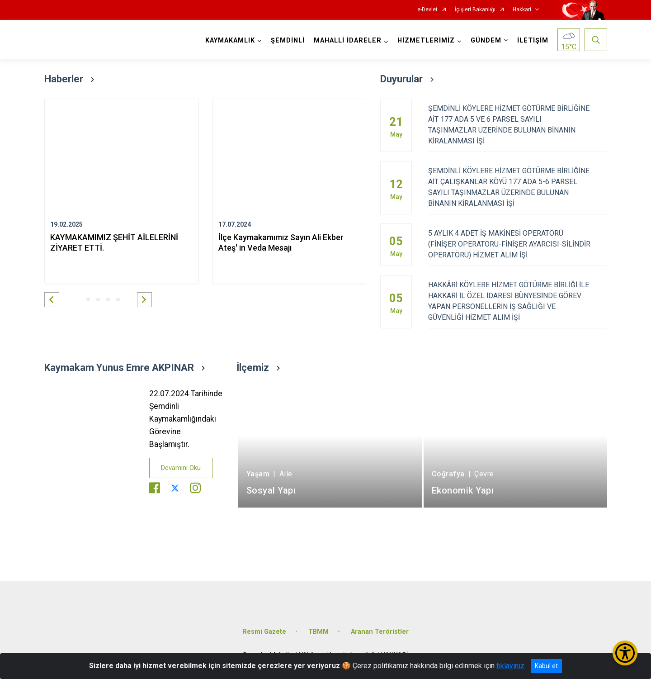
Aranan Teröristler (380, 632)
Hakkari (522, 10)
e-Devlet (427, 10)
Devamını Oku (181, 468)
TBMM (318, 632)
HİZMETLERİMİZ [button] (426, 40)
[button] (51, 299)
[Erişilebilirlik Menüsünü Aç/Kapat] (625, 653)
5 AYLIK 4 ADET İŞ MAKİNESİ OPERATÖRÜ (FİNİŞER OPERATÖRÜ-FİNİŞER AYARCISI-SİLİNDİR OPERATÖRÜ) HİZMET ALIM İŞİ (517, 244)
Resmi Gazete (264, 632)
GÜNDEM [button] (486, 40)
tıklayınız (510, 665)
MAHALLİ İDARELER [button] (348, 40)
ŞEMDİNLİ (288, 40)
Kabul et (546, 666)
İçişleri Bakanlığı (475, 10)
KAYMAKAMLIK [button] (230, 40)
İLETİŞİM (532, 40)
